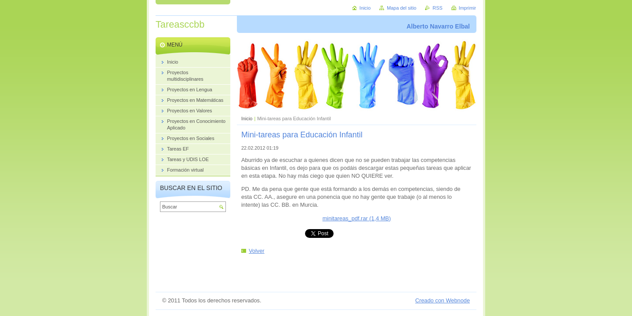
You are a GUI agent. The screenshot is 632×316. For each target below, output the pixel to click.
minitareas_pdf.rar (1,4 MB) (357, 218)
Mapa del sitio (401, 8)
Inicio (246, 118)
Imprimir (467, 8)
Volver (257, 251)
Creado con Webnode (442, 300)
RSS (437, 8)
